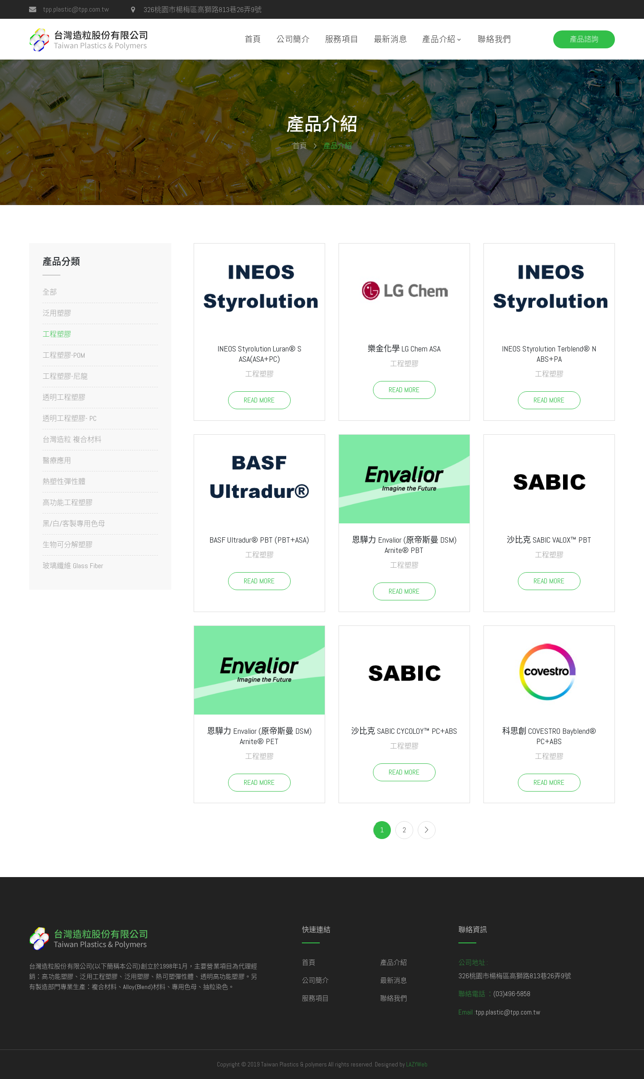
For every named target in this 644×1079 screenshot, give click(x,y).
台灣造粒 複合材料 (72, 439)
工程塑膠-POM (63, 355)
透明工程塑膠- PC (69, 418)
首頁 (253, 39)
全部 (49, 293)
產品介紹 (439, 39)
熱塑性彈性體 (63, 481)
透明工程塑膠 (63, 397)
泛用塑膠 (56, 313)
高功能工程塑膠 (67, 502)
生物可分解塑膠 (67, 544)
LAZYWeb (417, 1064)
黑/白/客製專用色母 (73, 523)
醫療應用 (56, 460)
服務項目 (342, 39)
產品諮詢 (584, 39)
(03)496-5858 (511, 993)
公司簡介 (293, 39)
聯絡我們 (494, 39)
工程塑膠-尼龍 (65, 376)
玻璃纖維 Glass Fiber (72, 565)
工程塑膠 (56, 334)
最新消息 (390, 39)
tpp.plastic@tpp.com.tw (76, 9)
